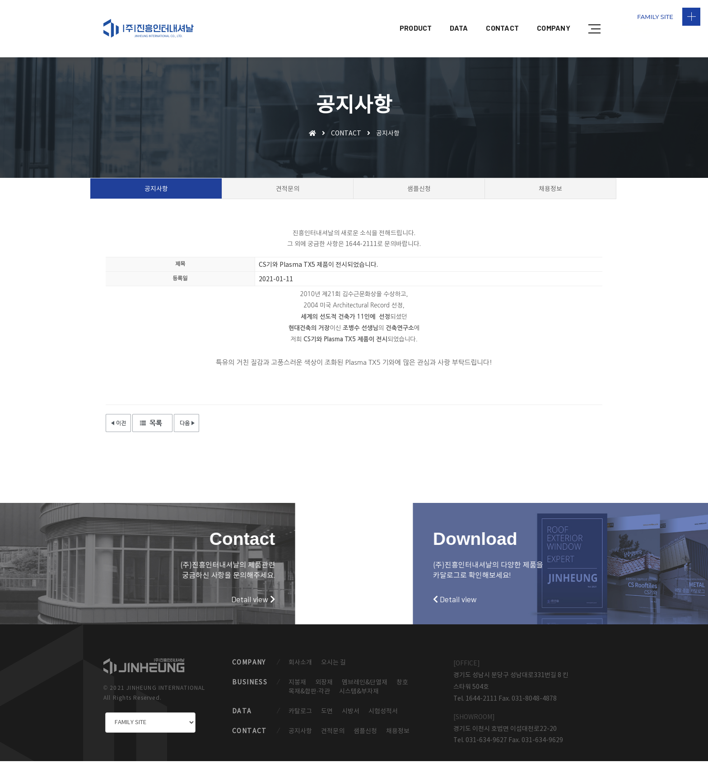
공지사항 (300, 737)
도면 (327, 717)
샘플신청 (365, 737)
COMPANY (553, 16)
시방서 (350, 717)
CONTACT (502, 16)
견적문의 (333, 737)
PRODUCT (416, 16)
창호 (402, 687)
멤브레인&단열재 (364, 687)
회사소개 (300, 667)
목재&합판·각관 (309, 696)
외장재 (324, 687)
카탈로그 (300, 717)
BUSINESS (249, 687)
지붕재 (297, 687)
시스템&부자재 (359, 696)
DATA (459, 16)
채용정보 (398, 737)
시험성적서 (383, 717)
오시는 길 (333, 667)
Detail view (126, 599)
